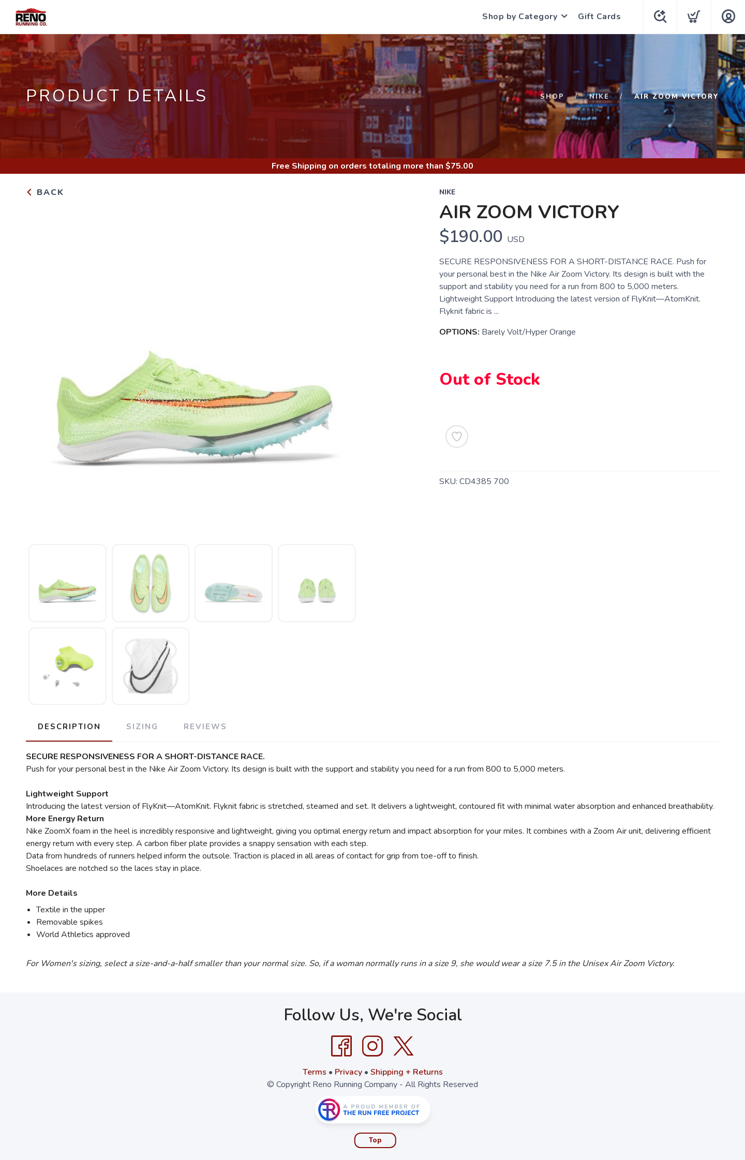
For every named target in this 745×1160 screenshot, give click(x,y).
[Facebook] (341, 1045)
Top (375, 1139)
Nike (599, 96)
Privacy (348, 1071)
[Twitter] (403, 1045)
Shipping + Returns (406, 1071)
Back (45, 192)
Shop (552, 96)
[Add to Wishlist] (456, 436)
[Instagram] (372, 1045)
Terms (314, 1071)
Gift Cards (597, 16)
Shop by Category (518, 16)
